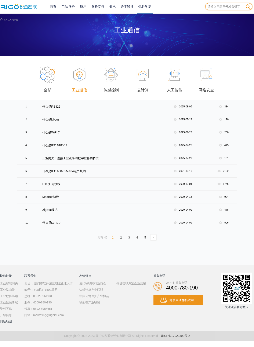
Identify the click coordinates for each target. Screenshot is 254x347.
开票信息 (6, 315)
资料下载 (6, 308)
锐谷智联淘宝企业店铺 (131, 283)
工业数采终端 (9, 302)
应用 (83, 6)
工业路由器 (7, 289)
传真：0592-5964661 (38, 308)
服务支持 (97, 6)
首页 (53, 6)
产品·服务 (68, 6)
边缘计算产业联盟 (91, 289)
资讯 (112, 6)
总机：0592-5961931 (38, 296)
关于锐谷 (127, 6)
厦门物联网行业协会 (92, 283)
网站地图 (6, 321)
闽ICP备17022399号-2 (175, 335)
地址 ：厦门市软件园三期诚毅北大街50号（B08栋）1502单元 (48, 286)
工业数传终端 (9, 296)
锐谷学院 (144, 6)
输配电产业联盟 (89, 302)
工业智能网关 (9, 283)
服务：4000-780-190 (38, 302)
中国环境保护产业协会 (94, 296)
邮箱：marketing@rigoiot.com (44, 315)
